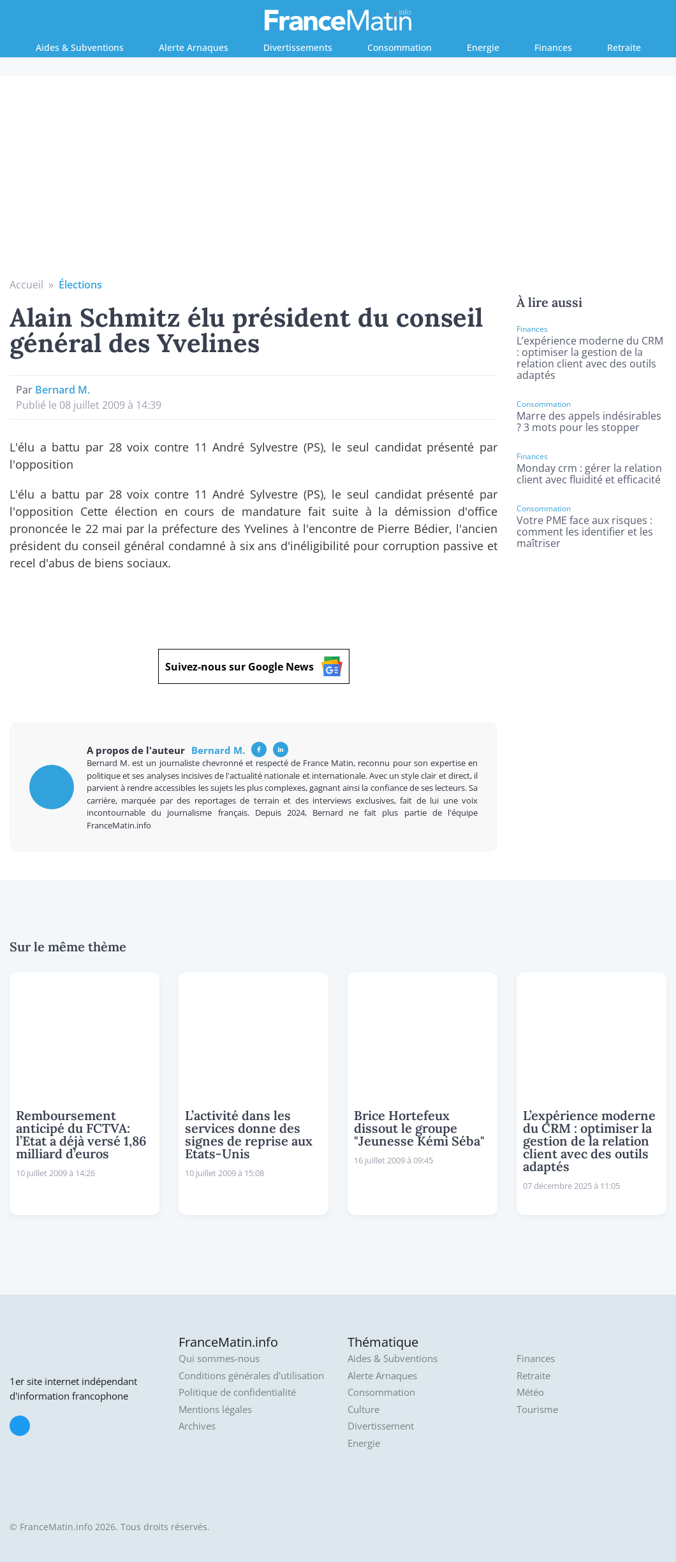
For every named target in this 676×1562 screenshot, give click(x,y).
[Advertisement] (338, 181)
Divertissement (381, 1426)
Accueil (26, 285)
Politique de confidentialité (237, 1392)
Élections (80, 285)
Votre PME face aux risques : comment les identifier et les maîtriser (585, 531)
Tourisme (537, 1409)
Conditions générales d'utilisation (251, 1376)
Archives (197, 1426)
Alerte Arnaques (193, 47)
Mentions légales (215, 1409)
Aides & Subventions (80, 47)
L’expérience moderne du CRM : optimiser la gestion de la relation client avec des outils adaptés (590, 358)
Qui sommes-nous (219, 1359)
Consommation (399, 47)
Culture (363, 1409)
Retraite (624, 47)
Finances (553, 47)
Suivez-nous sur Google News (253, 666)
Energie (483, 47)
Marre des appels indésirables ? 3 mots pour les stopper (589, 421)
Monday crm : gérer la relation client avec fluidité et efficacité (589, 473)
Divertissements (297, 47)
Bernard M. (62, 390)
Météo (530, 1392)
